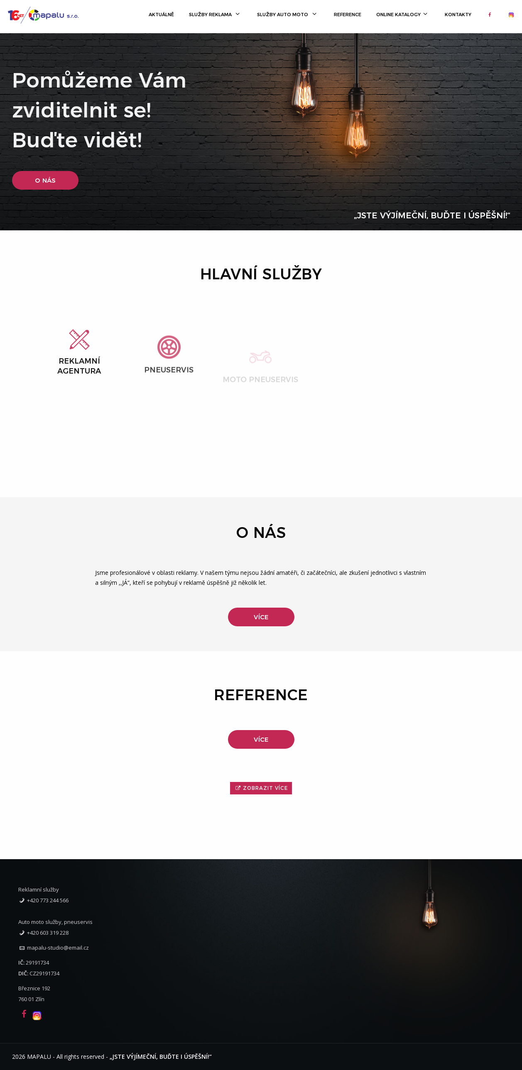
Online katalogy (403, 14)
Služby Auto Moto (288, 14)
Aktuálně (161, 14)
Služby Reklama (215, 14)
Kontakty (458, 14)
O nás (45, 180)
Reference (347, 14)
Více (261, 617)
